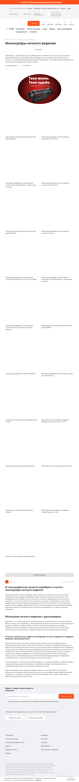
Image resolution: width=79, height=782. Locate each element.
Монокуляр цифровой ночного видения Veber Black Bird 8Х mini (57, 375)
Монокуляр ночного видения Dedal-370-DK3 (57, 466)
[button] (11, 14)
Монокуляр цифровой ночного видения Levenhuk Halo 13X (55, 232)
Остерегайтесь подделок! (50, 749)
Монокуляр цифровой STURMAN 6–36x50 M (20, 374)
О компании (20, 29)
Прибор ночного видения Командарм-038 (20, 556)
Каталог (14, 39)
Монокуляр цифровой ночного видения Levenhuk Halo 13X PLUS (55, 138)
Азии (69, 8)
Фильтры (38, 49)
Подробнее (38, 780)
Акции (45, 29)
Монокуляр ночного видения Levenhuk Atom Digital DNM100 (21, 232)
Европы (63, 8)
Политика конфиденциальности (65, 776)
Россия (11, 29)
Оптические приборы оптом (15, 742)
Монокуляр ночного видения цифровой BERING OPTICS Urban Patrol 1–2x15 (55, 421)
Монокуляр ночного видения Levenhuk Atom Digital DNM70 (57, 326)
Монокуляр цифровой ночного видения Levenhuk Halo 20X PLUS (55, 184)
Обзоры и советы (11, 749)
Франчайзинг (45, 746)
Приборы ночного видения (26, 39)
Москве (30, 8)
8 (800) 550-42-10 (38, 15)
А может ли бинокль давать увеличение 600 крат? (41, 2)
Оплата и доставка (33, 29)
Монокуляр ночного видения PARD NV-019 (20, 466)
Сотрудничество (21, 32)
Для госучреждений (65, 29)
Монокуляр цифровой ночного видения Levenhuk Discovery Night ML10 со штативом (21, 278)
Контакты (44, 739)
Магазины (44, 735)
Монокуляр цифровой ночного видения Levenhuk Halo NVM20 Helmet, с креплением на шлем (21, 185)
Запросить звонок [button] (15, 718)
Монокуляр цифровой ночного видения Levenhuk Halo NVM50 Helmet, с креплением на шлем (57, 279)
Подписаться (66, 696)
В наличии (27, 65)
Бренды (52, 29)
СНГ (58, 8)
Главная (7, 39)
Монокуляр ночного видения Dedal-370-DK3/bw (19, 511)
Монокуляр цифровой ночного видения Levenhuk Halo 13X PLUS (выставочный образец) (19, 327)
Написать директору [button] (35, 718)
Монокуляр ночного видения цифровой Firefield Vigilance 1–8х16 (55, 511)
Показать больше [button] (40, 575)
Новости (8, 746)
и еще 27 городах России (49, 8)
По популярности (11, 65)
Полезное (33, 32)
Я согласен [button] (71, 779)
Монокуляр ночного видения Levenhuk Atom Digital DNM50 (21, 138)
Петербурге (37, 8)
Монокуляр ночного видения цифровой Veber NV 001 (21, 421)
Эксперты (44, 742)
